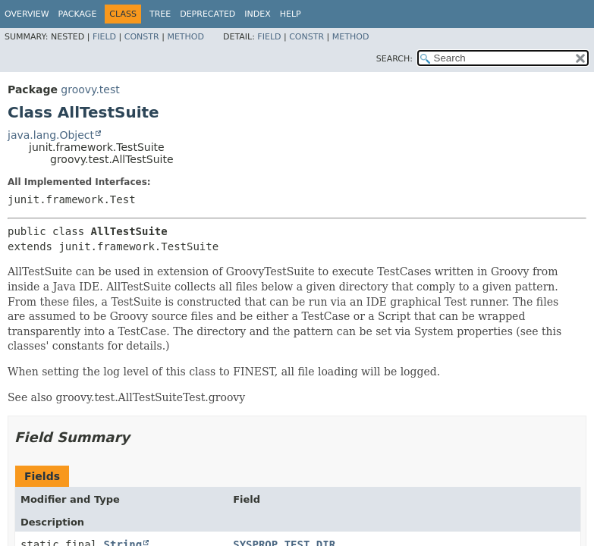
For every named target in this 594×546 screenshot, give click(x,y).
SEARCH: (394, 59)
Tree (160, 14)
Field (104, 37)
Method (185, 37)
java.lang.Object (51, 135)
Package (77, 14)
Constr (141, 37)
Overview (27, 14)
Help (290, 14)
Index (257, 14)
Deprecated (207, 14)
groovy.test (90, 89)
